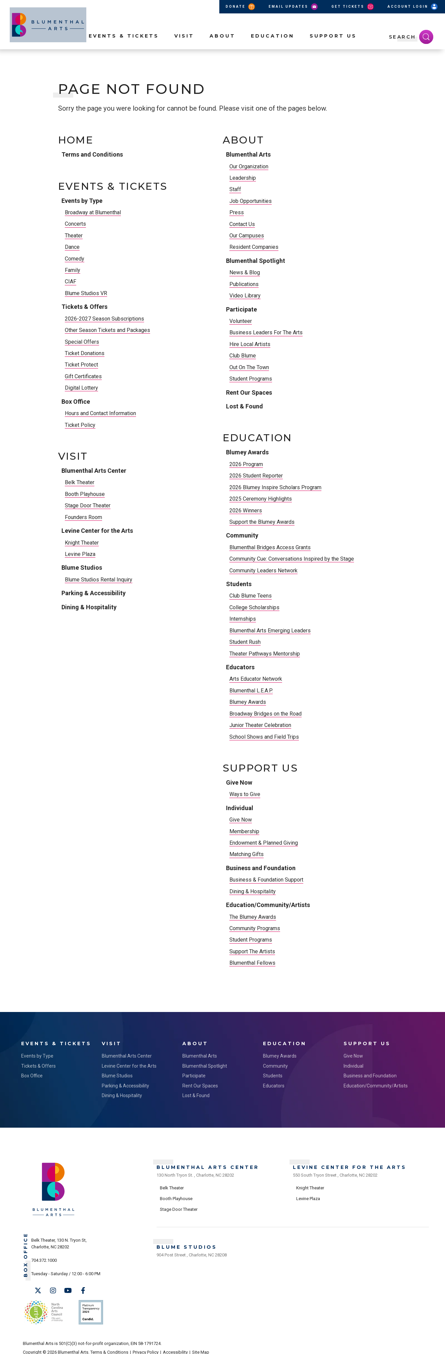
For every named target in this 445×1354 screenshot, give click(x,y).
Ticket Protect (81, 364)
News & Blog (244, 272)
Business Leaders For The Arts (266, 332)
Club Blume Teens (250, 596)
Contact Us (242, 224)
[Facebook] (83, 1288)
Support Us (333, 47)
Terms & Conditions (109, 1344)
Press (236, 212)
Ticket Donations (84, 353)
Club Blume (242, 355)
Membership (244, 831)
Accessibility (175, 1344)
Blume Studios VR (86, 293)
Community (242, 535)
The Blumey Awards (252, 917)
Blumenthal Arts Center (93, 470)
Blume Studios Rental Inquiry (98, 579)
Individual (239, 807)
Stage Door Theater (87, 505)
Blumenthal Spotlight (255, 260)
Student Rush (245, 642)
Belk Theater (79, 482)
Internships (242, 619)
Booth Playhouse (85, 494)
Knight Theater (82, 543)
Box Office (75, 401)
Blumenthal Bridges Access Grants (270, 547)
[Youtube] (68, 1288)
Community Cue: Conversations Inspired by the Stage (291, 559)
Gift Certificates (83, 376)
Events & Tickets (124, 47)
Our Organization (248, 166)
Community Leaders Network (263, 570)
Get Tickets (353, 6)
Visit (184, 47)
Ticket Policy (80, 425)
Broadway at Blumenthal (93, 212)
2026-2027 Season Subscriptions (104, 319)
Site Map (200, 1344)
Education (272, 47)
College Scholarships (254, 607)
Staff (235, 189)
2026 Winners (245, 510)
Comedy (74, 259)
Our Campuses (246, 235)
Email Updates (294, 6)
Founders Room (83, 517)
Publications (244, 284)
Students (239, 583)
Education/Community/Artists (268, 904)
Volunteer (240, 321)
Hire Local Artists (249, 344)
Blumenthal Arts (248, 154)
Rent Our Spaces (249, 392)
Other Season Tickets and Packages (107, 330)
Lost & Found (244, 406)
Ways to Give (244, 794)
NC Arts (42, 1307)
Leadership (242, 178)
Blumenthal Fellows (252, 963)
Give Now (239, 782)
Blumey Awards (247, 452)
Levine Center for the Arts (97, 530)
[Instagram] (53, 1288)
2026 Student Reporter (256, 475)
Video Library (245, 295)
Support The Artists (252, 951)
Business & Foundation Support (266, 880)
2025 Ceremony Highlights (260, 499)
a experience (392, 1344)
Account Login (413, 6)
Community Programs (254, 928)
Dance (72, 247)
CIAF (70, 281)
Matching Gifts (246, 854)
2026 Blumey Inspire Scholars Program (275, 487)
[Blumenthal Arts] (53, 1213)
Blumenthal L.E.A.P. (251, 690)
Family (72, 270)
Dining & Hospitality (89, 607)
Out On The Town (249, 367)
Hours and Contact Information (100, 413)
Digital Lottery (81, 388)
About (222, 47)
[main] (222, 546)
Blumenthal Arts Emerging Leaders (270, 630)
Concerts (75, 224)
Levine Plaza (80, 554)
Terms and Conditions (92, 154)
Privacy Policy (146, 1344)
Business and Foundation (261, 867)
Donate (241, 6)
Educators (240, 667)
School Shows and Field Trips (264, 737)
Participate (241, 309)
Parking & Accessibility (93, 593)
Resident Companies (253, 247)
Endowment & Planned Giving (263, 843)
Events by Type (81, 200)
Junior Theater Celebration (260, 725)
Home (75, 140)
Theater (74, 235)
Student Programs (250, 379)
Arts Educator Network (255, 679)
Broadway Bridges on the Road (265, 714)
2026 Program (246, 464)
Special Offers (82, 342)
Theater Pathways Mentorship (264, 654)
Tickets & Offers (84, 306)
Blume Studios (81, 567)
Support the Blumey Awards (262, 522)
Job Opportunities (250, 201)
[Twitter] (38, 1288)
